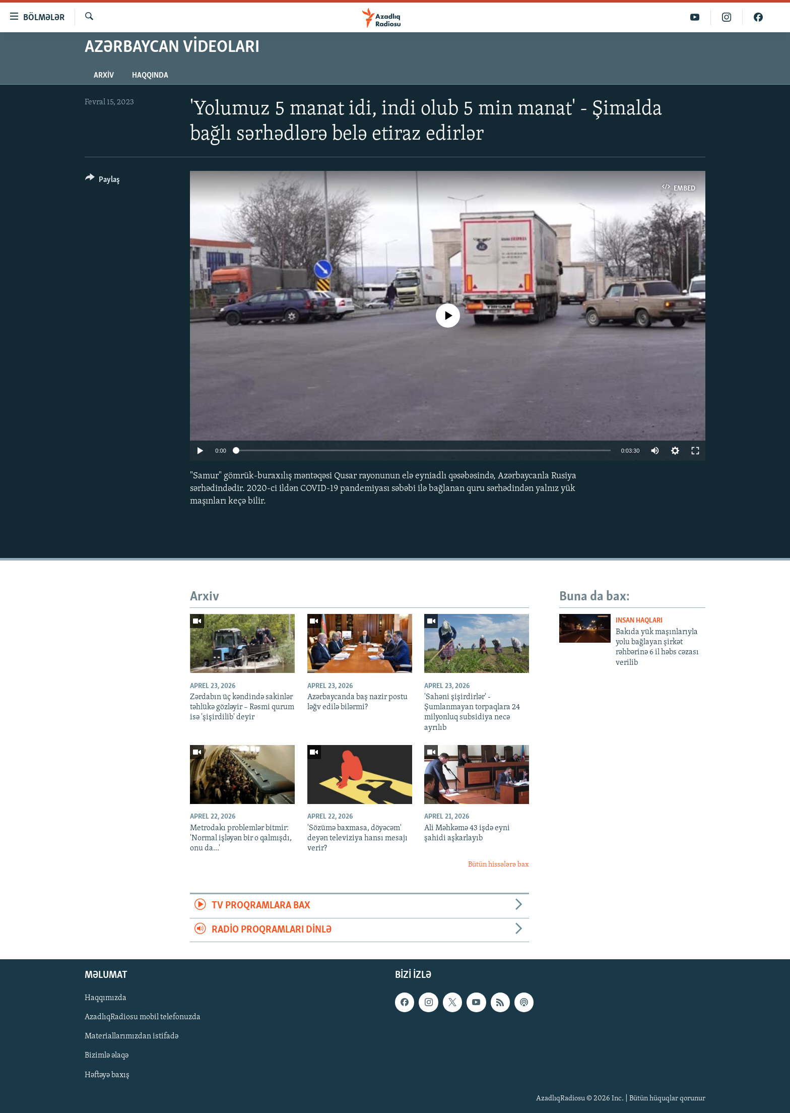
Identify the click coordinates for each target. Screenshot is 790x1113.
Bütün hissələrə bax (498, 865)
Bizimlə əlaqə (106, 1056)
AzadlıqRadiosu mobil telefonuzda (143, 1017)
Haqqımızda (105, 998)
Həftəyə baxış (107, 1075)
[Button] (102, 181)
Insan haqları (639, 621)
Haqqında (150, 76)
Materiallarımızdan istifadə (131, 1036)
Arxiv (104, 76)
